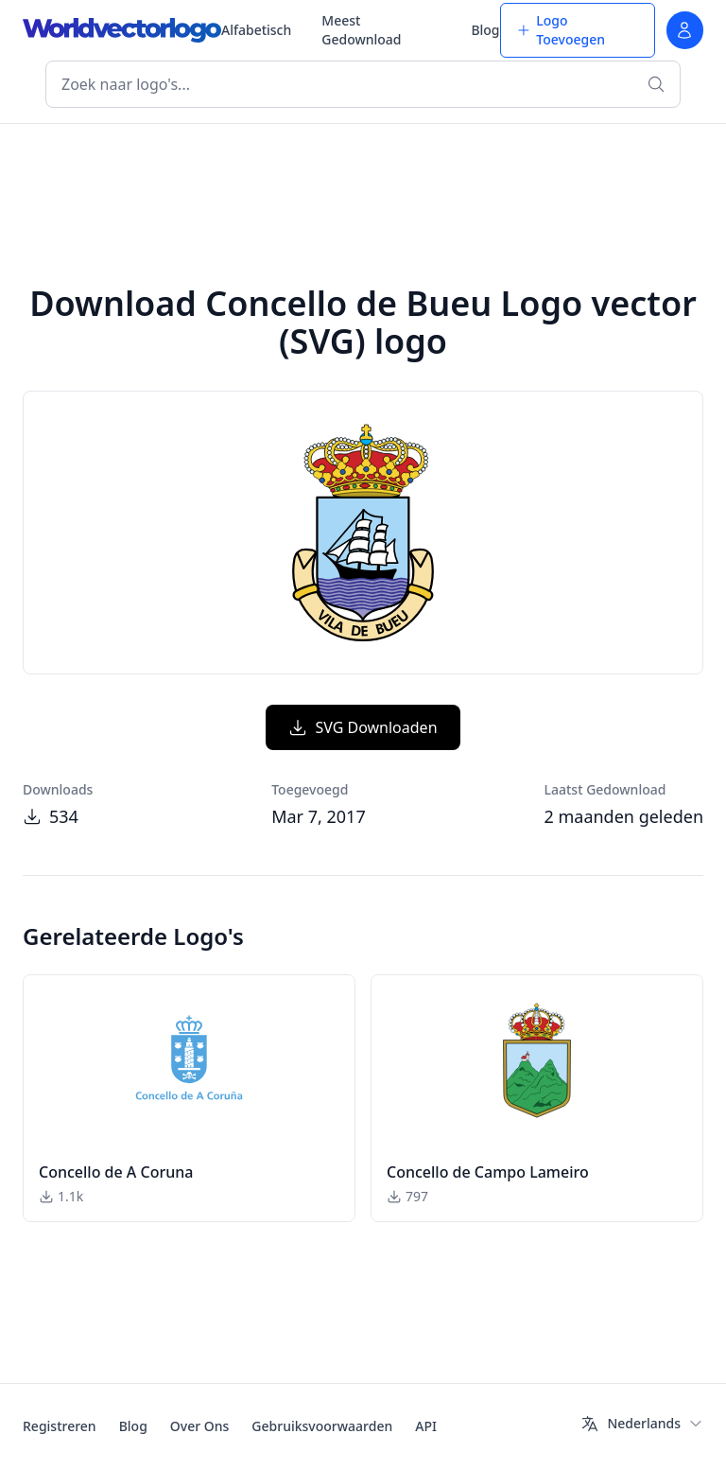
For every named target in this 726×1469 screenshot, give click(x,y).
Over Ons (200, 1426)
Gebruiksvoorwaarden (321, 1426)
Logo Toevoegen (560, 29)
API (426, 1426)
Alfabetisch (256, 30)
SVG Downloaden (362, 727)
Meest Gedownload (361, 29)
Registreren (59, 1426)
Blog (485, 30)
